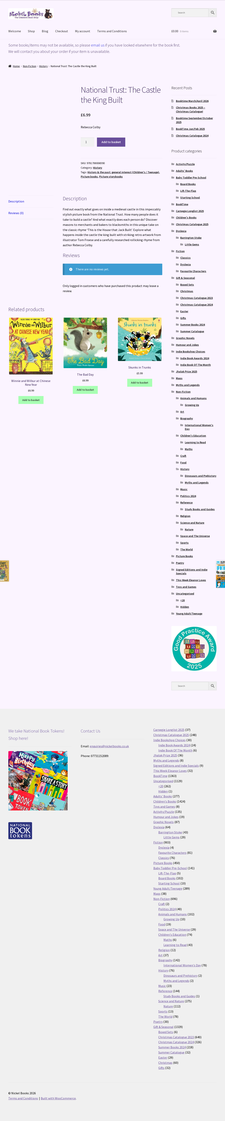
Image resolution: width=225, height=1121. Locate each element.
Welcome (14, 31)
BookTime (182, 204)
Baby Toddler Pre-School (191, 177)
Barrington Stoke (190, 237)
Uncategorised (185, 593)
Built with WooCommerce (58, 1098)
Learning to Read (195, 442)
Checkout (61, 31)
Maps (179, 378)
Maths (189, 449)
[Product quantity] (87, 142)
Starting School (190, 197)
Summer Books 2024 (192, 324)
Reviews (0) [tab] (16, 213)
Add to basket (111, 142)
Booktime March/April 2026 (192, 101)
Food (183, 462)
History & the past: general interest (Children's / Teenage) (123, 172)
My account (82, 31)
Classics (185, 257)
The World (186, 549)
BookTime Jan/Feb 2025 (190, 129)
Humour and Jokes (187, 345)
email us (97, 45)
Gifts (183, 318)
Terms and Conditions (112, 31)
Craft (183, 456)
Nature (189, 529)
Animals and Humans (193, 398)
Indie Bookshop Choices (190, 351)
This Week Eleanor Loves (191, 580)
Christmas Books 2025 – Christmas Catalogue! (190, 109)
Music (183, 489)
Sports (184, 542)
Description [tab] (16, 201)
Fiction (180, 251)
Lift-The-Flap (188, 191)
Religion (185, 516)
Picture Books (184, 556)
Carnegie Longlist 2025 (190, 211)
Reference (186, 502)
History (43, 66)
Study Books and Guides (200, 509)
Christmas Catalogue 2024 (192, 135)
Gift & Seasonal (185, 278)
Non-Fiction (29, 66)
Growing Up (192, 405)
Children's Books (186, 217)
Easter (184, 311)
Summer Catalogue (192, 331)
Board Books (188, 184)
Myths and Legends (188, 385)
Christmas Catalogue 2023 (196, 298)
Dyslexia (181, 231)
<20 (182, 600)
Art (182, 411)
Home (16, 66)
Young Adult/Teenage (189, 613)
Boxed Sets (187, 284)
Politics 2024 (188, 496)
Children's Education (193, 435)
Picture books (89, 176)
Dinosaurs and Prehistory (200, 476)
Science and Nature (192, 522)
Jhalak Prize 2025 (186, 371)
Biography (186, 418)
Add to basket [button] (31, 400)
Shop (31, 31)
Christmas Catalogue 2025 (192, 224)
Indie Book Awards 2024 (194, 358)
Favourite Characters (193, 271)
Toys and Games (186, 587)
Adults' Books (184, 171)
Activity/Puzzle (185, 164)
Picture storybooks (111, 176)
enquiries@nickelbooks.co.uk (109, 746)
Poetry (180, 563)
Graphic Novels (185, 338)
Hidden (184, 607)
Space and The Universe (195, 536)
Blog (45, 31)
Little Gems (192, 244)
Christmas (186, 291)
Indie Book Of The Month (195, 365)
